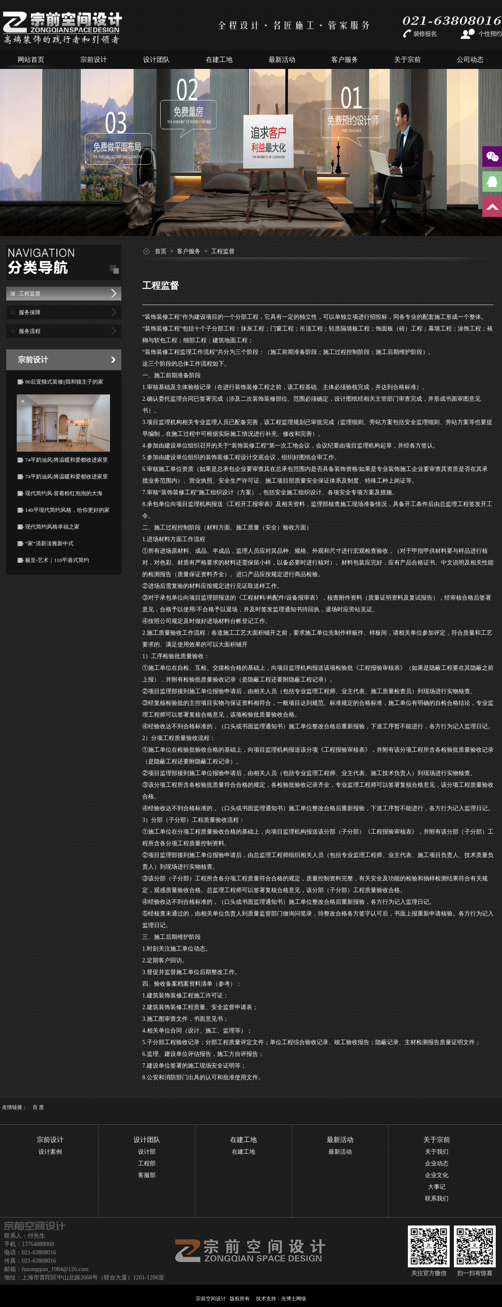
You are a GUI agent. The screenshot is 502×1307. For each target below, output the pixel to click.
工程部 (147, 1163)
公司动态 (470, 59)
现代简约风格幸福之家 (52, 527)
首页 (160, 251)
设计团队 (156, 59)
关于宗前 (407, 59)
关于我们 (436, 1152)
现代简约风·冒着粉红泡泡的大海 (63, 493)
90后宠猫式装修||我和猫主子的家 (64, 382)
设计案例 (50, 1152)
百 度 (38, 1107)
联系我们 (436, 1198)
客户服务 (344, 59)
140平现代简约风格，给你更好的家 (67, 510)
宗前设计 (93, 59)
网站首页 (31, 59)
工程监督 (30, 293)
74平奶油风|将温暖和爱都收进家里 (66, 460)
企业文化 (436, 1175)
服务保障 (30, 312)
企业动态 (436, 1163)
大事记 (437, 1187)
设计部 (147, 1152)
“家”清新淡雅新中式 (49, 543)
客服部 (147, 1175)
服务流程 (30, 331)
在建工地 (219, 59)
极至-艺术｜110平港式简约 (57, 560)
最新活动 (282, 59)
